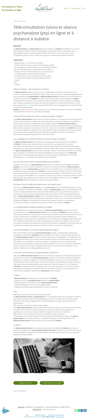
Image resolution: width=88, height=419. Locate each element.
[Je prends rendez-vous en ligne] (52, 383)
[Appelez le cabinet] (25, 383)
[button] (15, 397)
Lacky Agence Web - (48, 417)
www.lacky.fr (59, 417)
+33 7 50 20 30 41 (48, 409)
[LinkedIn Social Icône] (85, 410)
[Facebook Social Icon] (82, 410)
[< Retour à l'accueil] (22, 21)
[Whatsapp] (79, 410)
